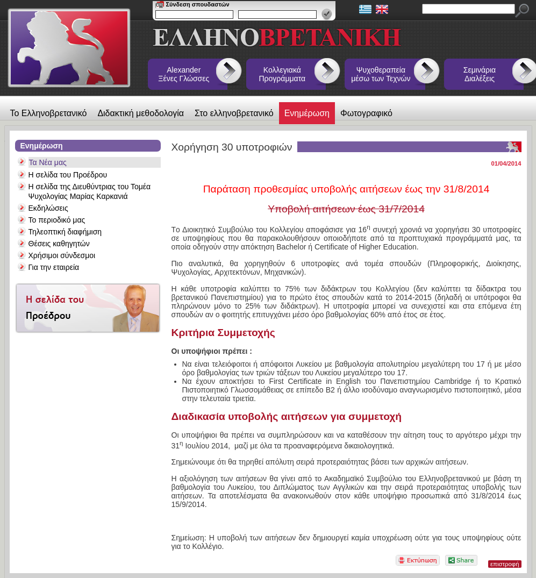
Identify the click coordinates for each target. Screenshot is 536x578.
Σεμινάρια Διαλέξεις (479, 74)
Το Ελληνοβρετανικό (48, 113)
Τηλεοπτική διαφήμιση (65, 231)
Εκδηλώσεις (48, 208)
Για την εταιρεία (54, 267)
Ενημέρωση (307, 113)
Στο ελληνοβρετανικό (234, 113)
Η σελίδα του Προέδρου (68, 174)
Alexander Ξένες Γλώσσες (183, 74)
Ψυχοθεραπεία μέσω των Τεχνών (380, 74)
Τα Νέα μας (48, 162)
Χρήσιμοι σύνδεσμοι (62, 255)
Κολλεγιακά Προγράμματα (282, 74)
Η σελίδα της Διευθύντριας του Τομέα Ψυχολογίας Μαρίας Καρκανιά (89, 191)
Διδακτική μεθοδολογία (140, 113)
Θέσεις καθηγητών (59, 243)
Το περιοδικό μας (56, 220)
